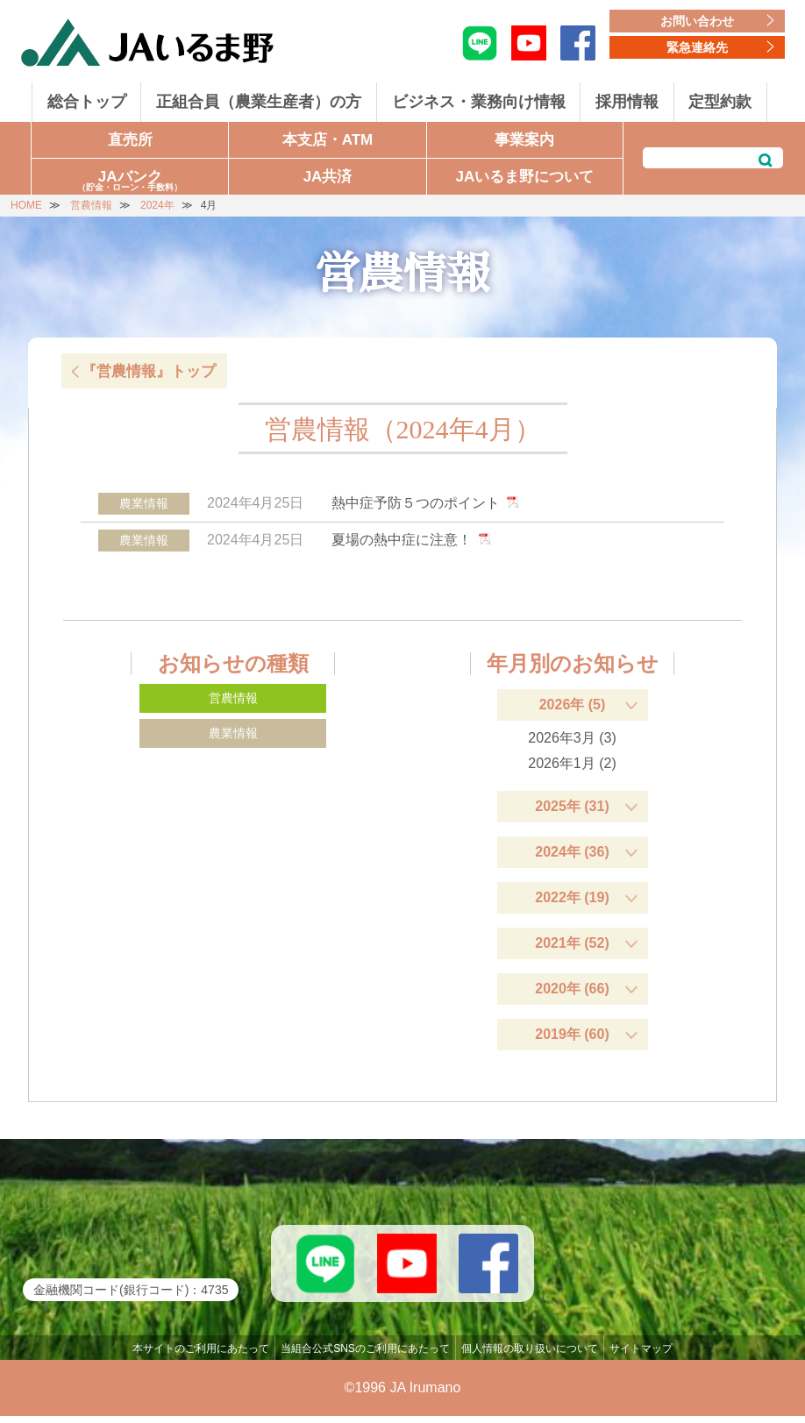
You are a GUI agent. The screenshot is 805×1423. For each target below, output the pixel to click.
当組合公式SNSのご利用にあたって (365, 1355)
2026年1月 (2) (572, 763)
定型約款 (720, 101)
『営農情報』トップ (149, 371)
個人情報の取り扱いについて (529, 1355)
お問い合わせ (697, 21)
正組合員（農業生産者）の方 (258, 101)
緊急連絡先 (697, 47)
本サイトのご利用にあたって (200, 1355)
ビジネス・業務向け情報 (479, 101)
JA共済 (328, 176)
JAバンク (130, 181)
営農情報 (233, 698)
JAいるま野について (524, 176)
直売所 (130, 140)
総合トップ (86, 101)
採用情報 (627, 101)
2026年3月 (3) (572, 737)
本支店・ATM (328, 140)
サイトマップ (641, 1355)
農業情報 (233, 733)
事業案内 (524, 140)
